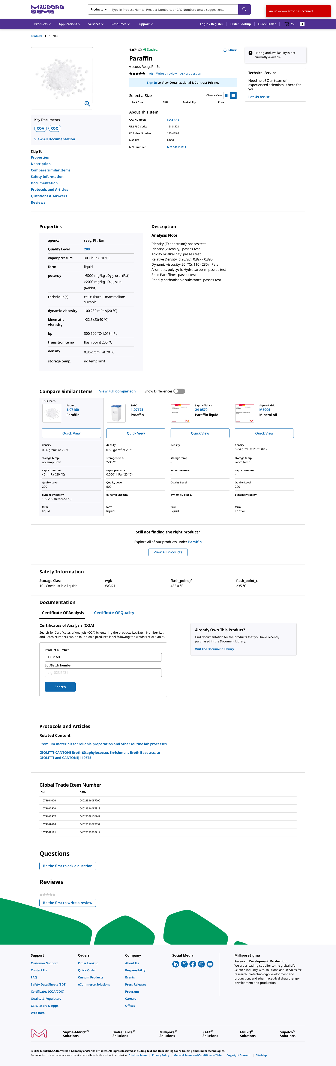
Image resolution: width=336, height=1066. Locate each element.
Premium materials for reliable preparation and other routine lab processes (103, 744)
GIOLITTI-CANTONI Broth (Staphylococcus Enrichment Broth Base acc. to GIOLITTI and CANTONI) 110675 (99, 755)
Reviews (38, 202)
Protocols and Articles (49, 189)
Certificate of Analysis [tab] (63, 612)
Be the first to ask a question (67, 865)
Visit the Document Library (214, 649)
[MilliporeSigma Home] (47, 9)
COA (40, 128)
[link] (52, 963)
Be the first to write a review (69, 903)
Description (41, 163)
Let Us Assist (259, 97)
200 (87, 249)
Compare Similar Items (50, 170)
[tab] (40, 36)
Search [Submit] (60, 686)
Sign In (152, 82)
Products (36, 36)
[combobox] (169, 9)
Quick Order (267, 24)
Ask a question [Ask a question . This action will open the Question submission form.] (190, 73)
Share (230, 50)
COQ (55, 128)
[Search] (244, 9)
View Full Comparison (117, 391)
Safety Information (47, 176)
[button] (211, 24)
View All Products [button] (168, 552)
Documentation (44, 183)
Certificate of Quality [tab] (114, 612)
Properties (40, 157)
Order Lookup (240, 24)
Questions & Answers (49, 196)
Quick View (71, 433)
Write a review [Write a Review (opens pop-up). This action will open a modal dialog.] (166, 73)
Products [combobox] (97, 9)
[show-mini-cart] (294, 24)
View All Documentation (54, 139)
